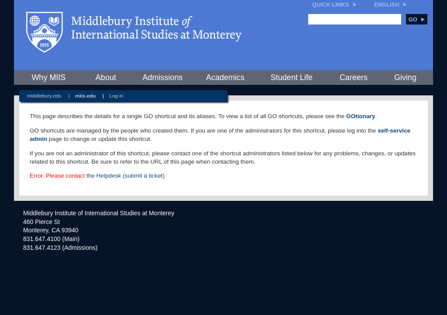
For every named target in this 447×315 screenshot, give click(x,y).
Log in (117, 95)
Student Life (292, 77)
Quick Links (330, 4)
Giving (405, 77)
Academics (225, 77)
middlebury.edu (44, 95)
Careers (354, 77)
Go (417, 19)
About (106, 77)
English (386, 4)
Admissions (162, 77)
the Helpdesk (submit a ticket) (125, 175)
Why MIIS (48, 77)
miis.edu (85, 95)
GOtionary (360, 116)
